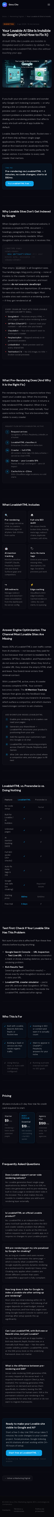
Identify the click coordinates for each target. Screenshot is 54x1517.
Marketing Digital (17, 16)
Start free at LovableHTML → (24, 1452)
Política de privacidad (39, 1510)
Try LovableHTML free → (19, 183)
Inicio (4, 16)
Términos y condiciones (19, 1510)
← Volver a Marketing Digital (17, 1478)
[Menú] (49, 5)
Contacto (6, 1510)
